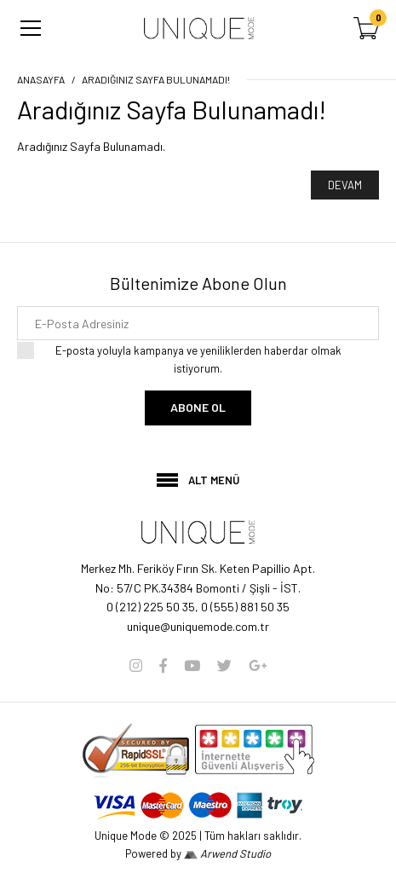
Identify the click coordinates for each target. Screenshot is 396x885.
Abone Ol (198, 407)
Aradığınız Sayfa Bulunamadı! (156, 79)
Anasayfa (41, 79)
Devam (345, 185)
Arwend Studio (227, 853)
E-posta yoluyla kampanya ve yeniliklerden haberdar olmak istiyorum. (198, 358)
